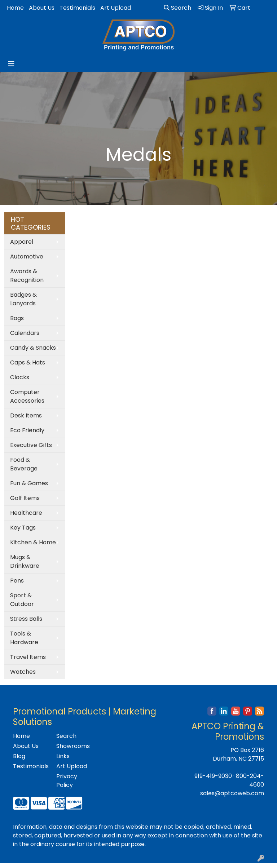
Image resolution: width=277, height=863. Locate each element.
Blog (19, 756)
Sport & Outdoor (22, 599)
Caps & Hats (27, 362)
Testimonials (77, 8)
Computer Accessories (27, 396)
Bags (17, 318)
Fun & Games (29, 483)
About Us (41, 8)
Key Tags (23, 527)
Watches (23, 672)
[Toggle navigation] (11, 64)
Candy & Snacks (33, 348)
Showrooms (73, 746)
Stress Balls (26, 619)
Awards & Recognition (27, 275)
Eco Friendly (27, 430)
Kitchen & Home (33, 542)
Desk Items (26, 415)
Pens (17, 580)
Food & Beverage (24, 464)
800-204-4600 (250, 780)
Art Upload (115, 8)
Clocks (19, 377)
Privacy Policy (66, 780)
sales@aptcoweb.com (232, 793)
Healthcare (26, 513)
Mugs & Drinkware (24, 561)
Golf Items (25, 498)
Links (63, 756)
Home (15, 8)
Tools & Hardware (24, 637)
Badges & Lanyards (23, 299)
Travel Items (28, 657)
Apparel (21, 242)
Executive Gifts (31, 445)
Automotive (26, 256)
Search (177, 8)
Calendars (24, 333)
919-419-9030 (213, 776)
